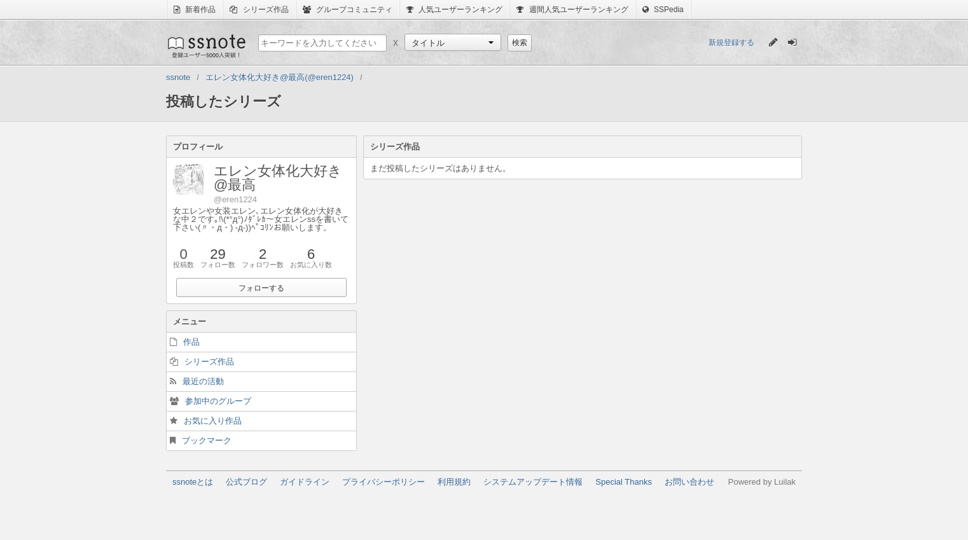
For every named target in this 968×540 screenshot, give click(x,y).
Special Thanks (623, 482)
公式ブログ (246, 482)
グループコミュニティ (347, 9)
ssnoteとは (192, 482)
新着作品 (195, 9)
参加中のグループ (218, 401)
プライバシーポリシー (383, 482)
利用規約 (454, 482)
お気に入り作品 (213, 421)
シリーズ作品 (259, 9)
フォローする (261, 288)
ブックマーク (207, 440)
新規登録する (731, 42)
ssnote (205, 46)
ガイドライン (304, 482)
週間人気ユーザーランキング (572, 9)
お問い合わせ (689, 482)
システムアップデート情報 (533, 482)
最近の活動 (203, 381)
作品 (191, 342)
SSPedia (663, 9)
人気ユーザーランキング (454, 9)
